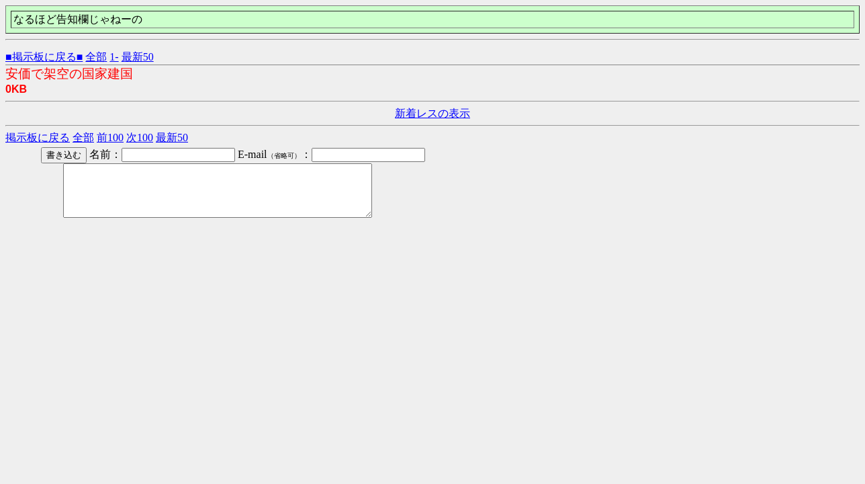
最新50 (138, 57)
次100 (139, 137)
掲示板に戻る (37, 137)
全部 (96, 57)
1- (113, 57)
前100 (110, 137)
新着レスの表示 (432, 113)
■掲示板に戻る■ (44, 57)
